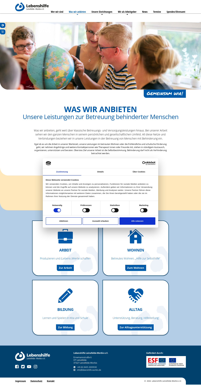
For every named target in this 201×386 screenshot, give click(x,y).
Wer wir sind (51, 17)
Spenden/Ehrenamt (176, 17)
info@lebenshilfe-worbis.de (88, 371)
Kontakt (51, 382)
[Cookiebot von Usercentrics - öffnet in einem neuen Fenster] (144, 163)
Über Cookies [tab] (139, 171)
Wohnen (136, 250)
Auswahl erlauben (100, 221)
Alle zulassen (137, 221)
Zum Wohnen (136, 268)
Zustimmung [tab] (62, 171)
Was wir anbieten (73, 17)
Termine (156, 17)
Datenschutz (37, 382)
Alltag (136, 310)
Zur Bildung (65, 328)
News (143, 17)
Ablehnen (63, 221)
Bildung (65, 310)
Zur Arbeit (65, 268)
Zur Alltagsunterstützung (135, 328)
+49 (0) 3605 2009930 (85, 368)
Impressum (20, 382)
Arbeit (65, 250)
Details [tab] (100, 171)
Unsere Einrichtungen (98, 17)
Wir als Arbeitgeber (124, 17)
